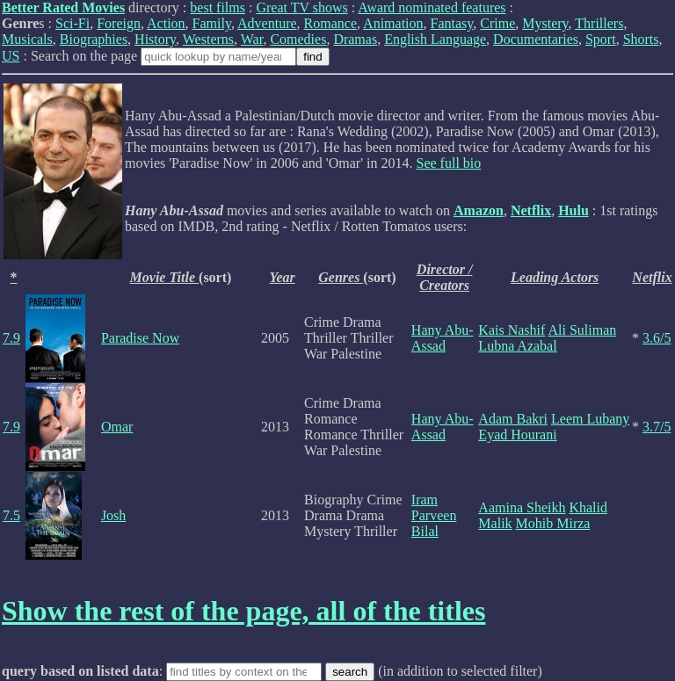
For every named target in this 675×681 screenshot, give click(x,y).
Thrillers (599, 23)
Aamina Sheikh (521, 507)
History (155, 39)
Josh (113, 515)
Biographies (93, 39)
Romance (330, 23)
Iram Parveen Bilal (434, 515)
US (10, 55)
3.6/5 (656, 337)
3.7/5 (656, 426)
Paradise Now (140, 337)
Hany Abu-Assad (442, 337)
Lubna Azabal (517, 345)
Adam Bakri (513, 418)
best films (217, 7)
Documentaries (535, 39)
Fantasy (452, 23)
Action (166, 23)
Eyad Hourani (517, 434)
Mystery (545, 23)
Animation (393, 23)
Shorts (641, 39)
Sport (600, 39)
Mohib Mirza (553, 523)
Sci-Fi (72, 23)
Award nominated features (431, 7)
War (252, 39)
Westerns (208, 39)
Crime (497, 23)
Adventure (267, 23)
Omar (117, 426)
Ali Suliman (582, 329)
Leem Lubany (590, 418)
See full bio (449, 163)
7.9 (11, 337)
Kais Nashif (511, 329)
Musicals (27, 39)
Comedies (298, 39)
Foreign (119, 23)
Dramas (355, 39)
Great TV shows (301, 7)
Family (211, 23)
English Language (435, 39)
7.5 (11, 515)
